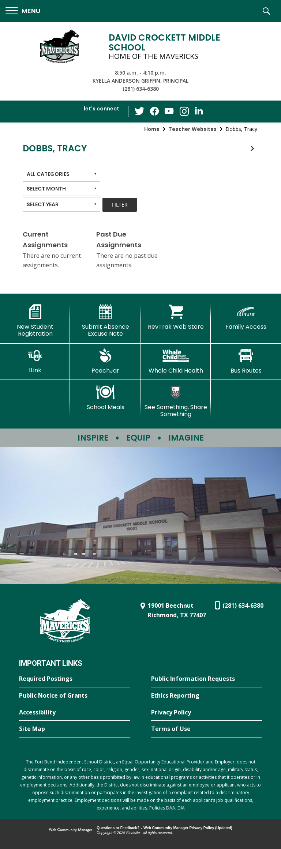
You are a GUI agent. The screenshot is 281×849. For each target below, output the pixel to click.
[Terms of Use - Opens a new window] (206, 729)
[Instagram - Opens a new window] (184, 111)
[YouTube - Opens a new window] (169, 111)
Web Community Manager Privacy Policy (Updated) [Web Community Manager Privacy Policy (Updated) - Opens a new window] (187, 828)
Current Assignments (45, 239)
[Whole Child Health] (175, 361)
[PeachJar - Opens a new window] (105, 361)
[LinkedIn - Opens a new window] (198, 111)
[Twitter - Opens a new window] (140, 111)
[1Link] (35, 361)
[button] (22, 11)
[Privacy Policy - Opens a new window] (206, 712)
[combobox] (61, 174)
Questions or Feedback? (118, 828)
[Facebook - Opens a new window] (154, 111)
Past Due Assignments (118, 239)
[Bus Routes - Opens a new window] (245, 361)
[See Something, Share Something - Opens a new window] (175, 401)
